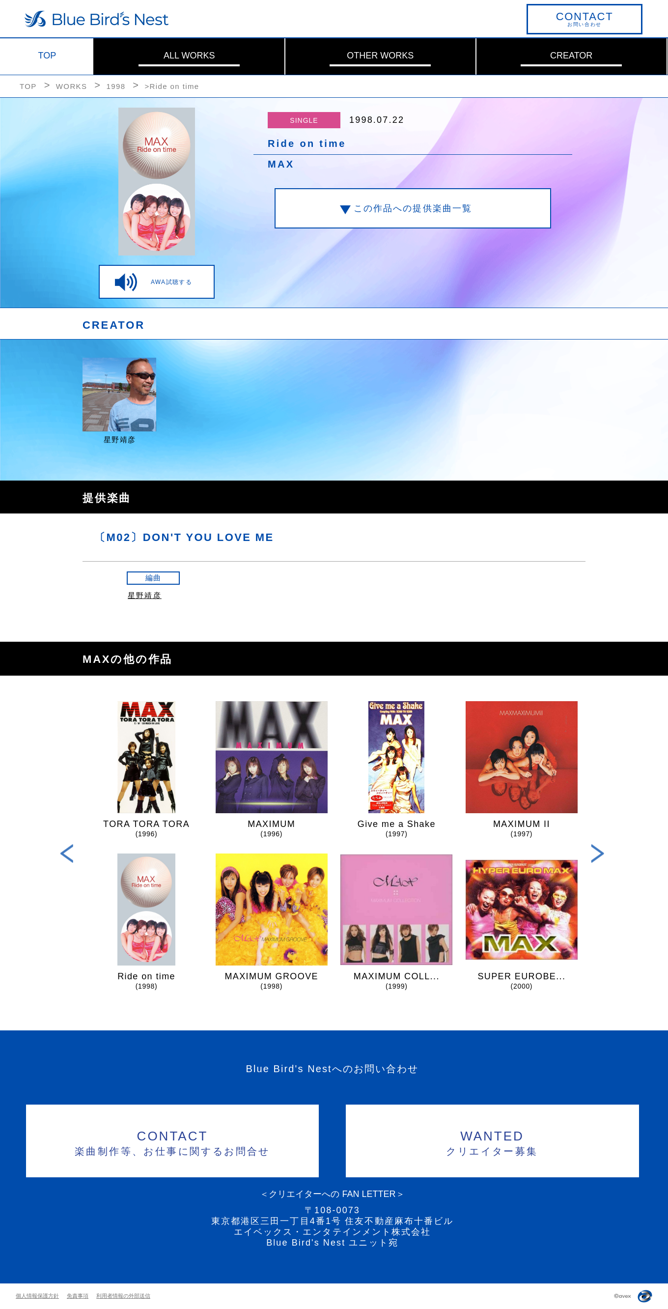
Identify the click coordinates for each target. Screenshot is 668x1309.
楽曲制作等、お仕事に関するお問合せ (173, 1142)
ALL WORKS (189, 55)
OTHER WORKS (380, 55)
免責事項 (77, 1296)
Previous (67, 854)
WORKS (71, 86)
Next (597, 854)
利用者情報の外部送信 (123, 1296)
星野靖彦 (145, 595)
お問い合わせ (584, 18)
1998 (115, 86)
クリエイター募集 (492, 1142)
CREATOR (571, 55)
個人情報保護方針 (37, 1296)
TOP (47, 55)
